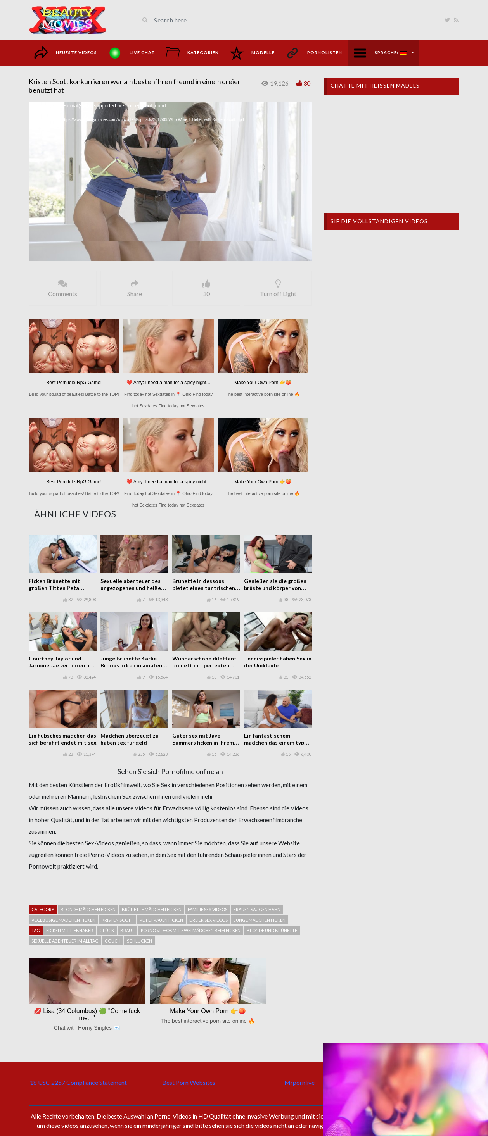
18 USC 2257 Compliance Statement (78, 1082)
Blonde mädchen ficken (88, 909)
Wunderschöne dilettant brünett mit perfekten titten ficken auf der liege (204, 665)
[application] (170, 181)
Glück (106, 930)
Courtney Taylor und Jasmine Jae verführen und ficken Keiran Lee (62, 665)
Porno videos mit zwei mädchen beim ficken (191, 930)
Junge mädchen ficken (260, 919)
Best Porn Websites (188, 1082)
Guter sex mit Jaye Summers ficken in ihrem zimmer (203, 742)
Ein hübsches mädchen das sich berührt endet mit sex (63, 739)
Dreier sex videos (208, 919)
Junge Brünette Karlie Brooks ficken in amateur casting (132, 665)
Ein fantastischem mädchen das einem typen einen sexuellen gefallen (277, 742)
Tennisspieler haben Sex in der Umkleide (277, 662)
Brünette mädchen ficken (152, 909)
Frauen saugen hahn (257, 909)
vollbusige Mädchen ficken (63, 919)
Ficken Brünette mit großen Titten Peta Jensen (54, 587)
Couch (113, 940)
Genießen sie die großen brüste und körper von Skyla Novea (275, 587)
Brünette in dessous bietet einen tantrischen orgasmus (203, 587)
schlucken (139, 940)
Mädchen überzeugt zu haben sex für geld (129, 739)
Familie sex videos (207, 909)
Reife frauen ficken (161, 919)
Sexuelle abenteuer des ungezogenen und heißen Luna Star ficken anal (132, 587)
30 (306, 83)
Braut (127, 930)
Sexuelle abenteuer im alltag (65, 940)
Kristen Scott (117, 919)
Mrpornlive (299, 1082)
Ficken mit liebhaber (69, 930)
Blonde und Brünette (272, 930)
